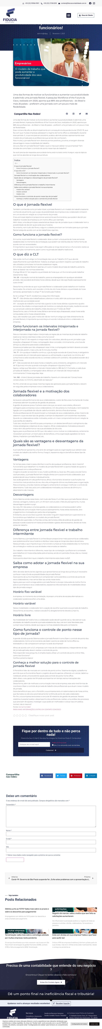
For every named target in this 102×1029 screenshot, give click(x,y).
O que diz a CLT (19, 169)
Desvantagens (21, 180)
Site (7, 845)
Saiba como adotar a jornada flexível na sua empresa (33, 185)
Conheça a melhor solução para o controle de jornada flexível (37, 197)
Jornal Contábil (24, 705)
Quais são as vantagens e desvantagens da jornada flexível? (36, 176)
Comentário (11, 803)
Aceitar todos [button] (94, 1024)
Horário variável (21, 190)
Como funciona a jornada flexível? (27, 166)
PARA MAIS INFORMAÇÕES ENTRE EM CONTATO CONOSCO (37, 708)
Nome (9, 829)
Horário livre (20, 192)
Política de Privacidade (59, 741)
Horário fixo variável (23, 187)
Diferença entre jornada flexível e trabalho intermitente (34, 183)
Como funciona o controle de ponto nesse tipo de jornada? (35, 194)
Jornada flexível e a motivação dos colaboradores (32, 173)
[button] (68, 14)
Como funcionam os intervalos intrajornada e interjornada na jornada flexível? (42, 171)
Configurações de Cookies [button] (79, 1024)
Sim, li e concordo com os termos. (67, 743)
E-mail (9, 837)
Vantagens (20, 178)
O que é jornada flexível (23, 164)
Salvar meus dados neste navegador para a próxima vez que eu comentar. (34, 853)
